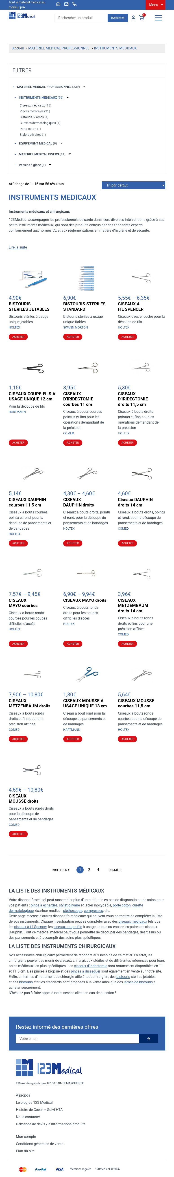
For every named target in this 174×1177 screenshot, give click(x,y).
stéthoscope (72, 910)
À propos (23, 1095)
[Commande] (133, 185)
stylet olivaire (69, 905)
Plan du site (25, 1151)
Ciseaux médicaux (35, 105)
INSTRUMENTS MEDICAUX (115, 48)
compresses (93, 910)
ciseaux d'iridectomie (90, 966)
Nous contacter (28, 1117)
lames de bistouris (138, 982)
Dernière (115, 870)
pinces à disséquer (85, 971)
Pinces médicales (35, 111)
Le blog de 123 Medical (34, 1102)
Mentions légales (80, 1169)
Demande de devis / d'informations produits (50, 1124)
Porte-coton (30, 129)
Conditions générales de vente (39, 1144)
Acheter (18, 336)
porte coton (122, 905)
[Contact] (66, 4)
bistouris (123, 977)
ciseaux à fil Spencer (30, 927)
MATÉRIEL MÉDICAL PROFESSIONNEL (58, 48)
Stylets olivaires (33, 134)
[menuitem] (58, 4)
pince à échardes (44, 905)
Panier (141, 17)
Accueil (18, 48)
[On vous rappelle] (74, 4)
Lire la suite (18, 247)
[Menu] (158, 17)
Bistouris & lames (34, 117)
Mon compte (133, 17)
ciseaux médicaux (133, 921)
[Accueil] (58, 4)
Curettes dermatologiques (40, 123)
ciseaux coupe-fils (68, 927)
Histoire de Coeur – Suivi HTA (39, 1110)
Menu (153, 5)
